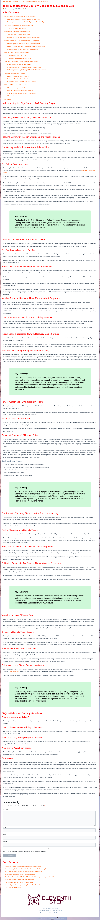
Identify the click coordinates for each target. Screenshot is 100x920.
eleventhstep (31, 9)
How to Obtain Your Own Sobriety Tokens (16, 52)
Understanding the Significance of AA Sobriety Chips (20, 16)
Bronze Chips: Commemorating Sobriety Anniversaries (23, 37)
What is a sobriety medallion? (16, 88)
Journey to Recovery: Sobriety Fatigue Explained (19, 879)
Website (5, 841)
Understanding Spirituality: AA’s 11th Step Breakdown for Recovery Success (25, 1)
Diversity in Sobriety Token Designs (18, 76)
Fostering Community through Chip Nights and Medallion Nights (26, 22)
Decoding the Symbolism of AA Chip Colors (17, 31)
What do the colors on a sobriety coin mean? (20, 90)
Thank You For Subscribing (13, 887)
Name (5, 827)
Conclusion (7, 99)
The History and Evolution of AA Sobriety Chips (18, 25)
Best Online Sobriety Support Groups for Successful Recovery (23, 871)
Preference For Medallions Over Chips (18, 79)
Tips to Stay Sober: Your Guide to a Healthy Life (19, 882)
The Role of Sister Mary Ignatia (16, 28)
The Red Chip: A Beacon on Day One (18, 34)
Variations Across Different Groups (14, 73)
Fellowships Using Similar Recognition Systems (21, 81)
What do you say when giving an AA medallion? (21, 93)
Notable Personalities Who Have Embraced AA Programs (21, 40)
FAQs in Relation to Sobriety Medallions (16, 85)
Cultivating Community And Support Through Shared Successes (26, 70)
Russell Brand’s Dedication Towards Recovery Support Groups (26, 46)
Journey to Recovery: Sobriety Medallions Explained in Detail (23, 866)
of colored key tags (13, 671)
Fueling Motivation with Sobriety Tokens (19, 64)
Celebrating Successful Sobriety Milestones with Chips (23, 19)
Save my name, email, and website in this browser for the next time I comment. (24, 851)
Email (5, 834)
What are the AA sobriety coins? (17, 96)
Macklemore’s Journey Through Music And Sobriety (22, 49)
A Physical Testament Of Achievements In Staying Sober (24, 67)
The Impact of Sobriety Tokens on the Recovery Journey (21, 61)
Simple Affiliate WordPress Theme (56, 918)
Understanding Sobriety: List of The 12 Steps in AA (20, 874)
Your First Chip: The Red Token (16, 55)
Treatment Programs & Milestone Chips (19, 58)
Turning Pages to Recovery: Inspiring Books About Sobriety (22, 885)
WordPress (43, 918)
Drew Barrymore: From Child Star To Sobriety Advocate (23, 43)
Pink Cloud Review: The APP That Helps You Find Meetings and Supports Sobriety (29, 877)
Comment (6, 809)
